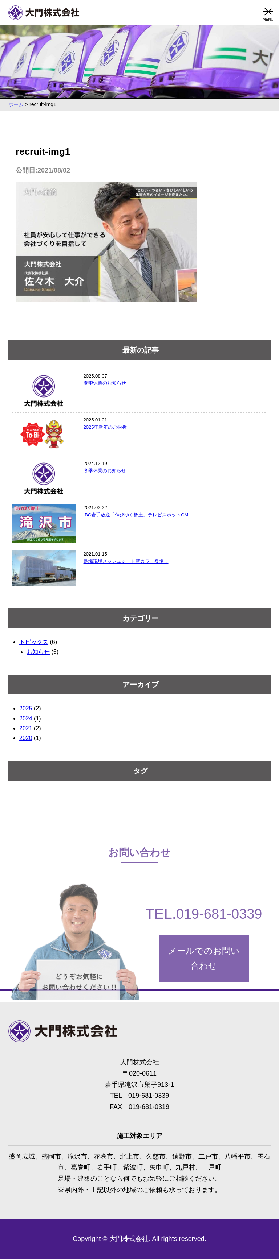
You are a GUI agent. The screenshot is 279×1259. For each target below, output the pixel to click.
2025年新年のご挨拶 (105, 427)
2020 (25, 738)
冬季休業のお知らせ (105, 470)
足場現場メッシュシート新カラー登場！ (126, 561)
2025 (25, 708)
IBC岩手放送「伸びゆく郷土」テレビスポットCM (136, 515)
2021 (25, 728)
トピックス (33, 642)
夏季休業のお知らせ (105, 383)
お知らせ (38, 652)
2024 (25, 718)
